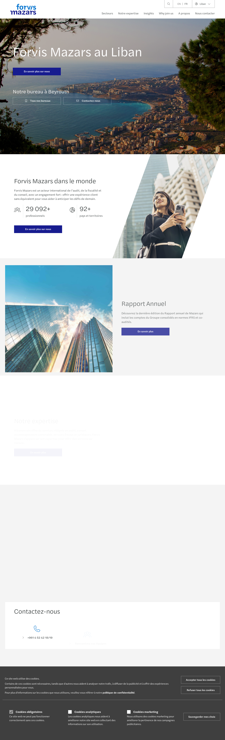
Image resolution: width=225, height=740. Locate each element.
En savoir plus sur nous (37, 71)
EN (179, 4)
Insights (149, 13)
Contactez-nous (88, 100)
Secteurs (107, 13)
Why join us (166, 13)
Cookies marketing (145, 711)
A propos (184, 13)
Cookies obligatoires (29, 711)
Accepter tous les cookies (200, 680)
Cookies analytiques (87, 711)
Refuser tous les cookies (201, 690)
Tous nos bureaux (37, 100)
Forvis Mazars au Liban (77, 51)
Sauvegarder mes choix (201, 716)
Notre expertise (128, 13)
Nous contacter (205, 13)
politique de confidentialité (119, 692)
